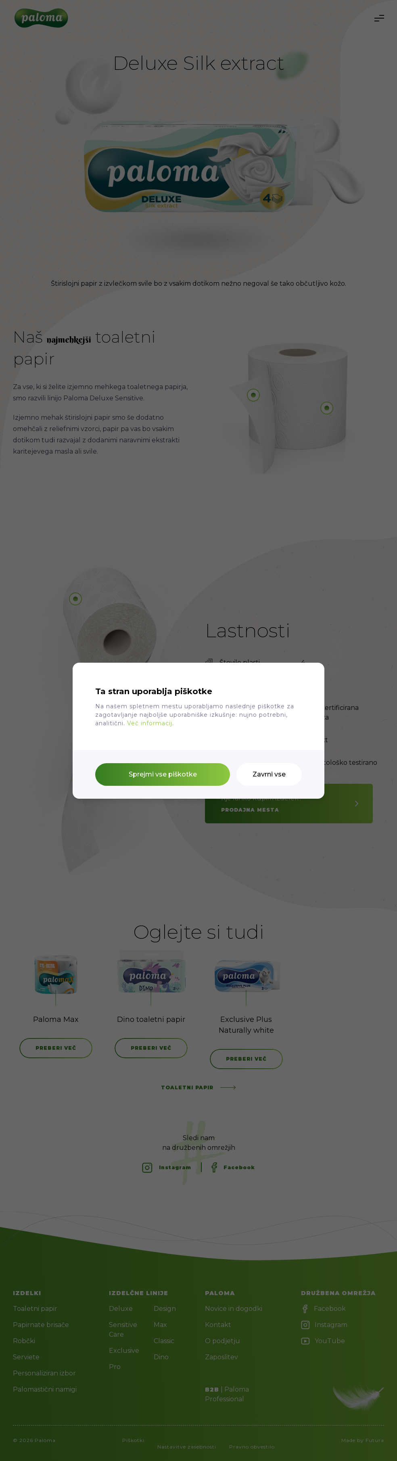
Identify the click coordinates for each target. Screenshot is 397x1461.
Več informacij (149, 723)
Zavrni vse (269, 774)
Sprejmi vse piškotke (163, 774)
